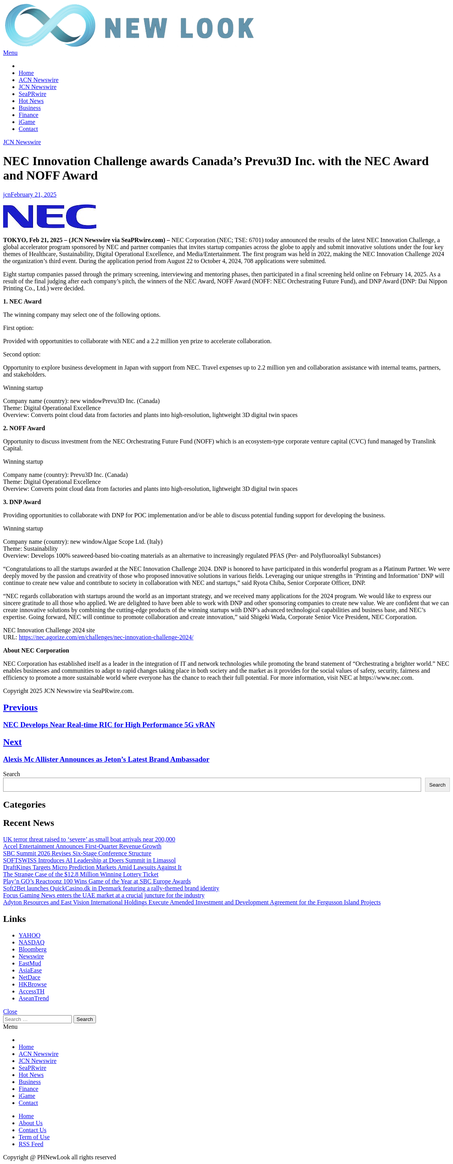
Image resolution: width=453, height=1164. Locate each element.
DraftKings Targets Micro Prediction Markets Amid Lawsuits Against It (92, 867)
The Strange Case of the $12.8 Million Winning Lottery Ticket (81, 874)
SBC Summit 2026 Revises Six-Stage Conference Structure (77, 853)
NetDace (29, 977)
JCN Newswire (37, 87)
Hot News (31, 101)
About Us (31, 1123)
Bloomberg (33, 949)
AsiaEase (30, 970)
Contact (28, 129)
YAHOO (29, 935)
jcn (7, 194)
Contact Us (33, 1130)
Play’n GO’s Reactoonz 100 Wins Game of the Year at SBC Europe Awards (97, 881)
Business (30, 108)
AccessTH (32, 991)
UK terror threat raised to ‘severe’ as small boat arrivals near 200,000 (89, 839)
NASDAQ (32, 942)
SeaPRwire (32, 94)
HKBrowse (33, 984)
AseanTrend (34, 998)
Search (11, 774)
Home (26, 73)
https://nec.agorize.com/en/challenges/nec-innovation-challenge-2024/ (106, 637)
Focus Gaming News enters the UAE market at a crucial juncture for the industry (104, 895)
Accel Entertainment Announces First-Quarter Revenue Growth (82, 846)
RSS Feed (31, 1144)
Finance (28, 115)
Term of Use (34, 1137)
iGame (27, 122)
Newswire (31, 956)
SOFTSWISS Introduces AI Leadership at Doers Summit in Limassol (89, 860)
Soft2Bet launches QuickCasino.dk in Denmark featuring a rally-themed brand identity (111, 888)
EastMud (30, 963)
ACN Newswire (39, 80)
